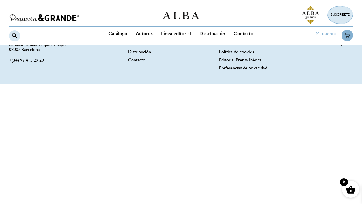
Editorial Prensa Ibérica (240, 60)
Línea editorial (176, 34)
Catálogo (117, 34)
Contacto (243, 34)
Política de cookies (236, 52)
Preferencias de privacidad (243, 68)
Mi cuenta (326, 34)
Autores (144, 34)
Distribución (212, 34)
